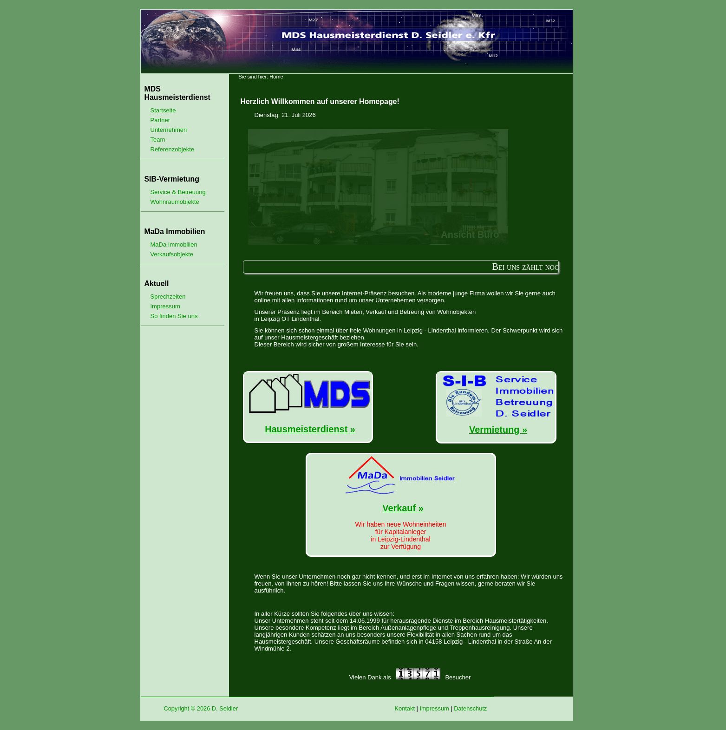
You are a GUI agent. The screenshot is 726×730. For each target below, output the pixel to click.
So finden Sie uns (174, 316)
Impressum (165, 306)
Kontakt (405, 708)
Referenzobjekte (172, 149)
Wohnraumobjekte (174, 201)
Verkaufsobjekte (172, 254)
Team (157, 139)
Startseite (163, 110)
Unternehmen (168, 129)
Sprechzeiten (168, 296)
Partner (160, 120)
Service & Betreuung (178, 192)
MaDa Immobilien (173, 244)
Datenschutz (470, 708)
